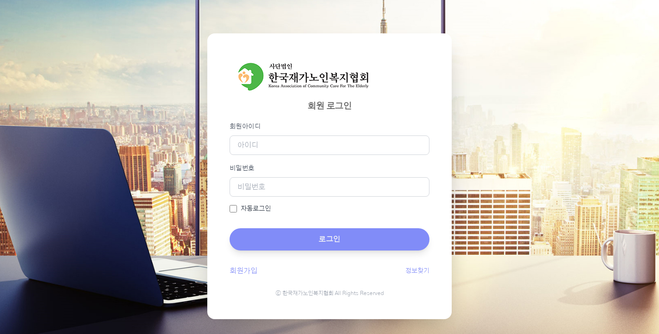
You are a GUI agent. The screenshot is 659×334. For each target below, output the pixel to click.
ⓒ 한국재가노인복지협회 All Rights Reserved (329, 293)
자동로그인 (256, 209)
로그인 (329, 239)
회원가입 (243, 271)
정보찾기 (417, 271)
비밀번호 (242, 168)
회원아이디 (245, 126)
